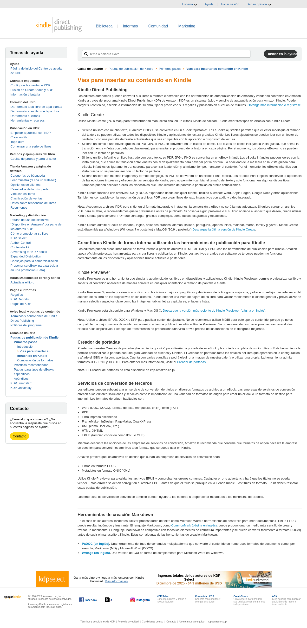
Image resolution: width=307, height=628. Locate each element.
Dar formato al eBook (25, 116)
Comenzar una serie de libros (31, 146)
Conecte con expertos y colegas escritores (207, 599)
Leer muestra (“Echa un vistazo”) (33, 180)
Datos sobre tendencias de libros (33, 203)
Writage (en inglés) (96, 553)
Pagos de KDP (21, 304)
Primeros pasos (26, 342)
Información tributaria (25, 94)
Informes (130, 26)
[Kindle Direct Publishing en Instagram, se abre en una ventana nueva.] (140, 599)
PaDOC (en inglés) (95, 543)
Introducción (25, 346)
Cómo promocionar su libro (29, 233)
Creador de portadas (191, 362)
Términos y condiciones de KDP (97, 621)
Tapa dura (18, 142)
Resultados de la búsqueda (30, 189)
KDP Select (18, 238)
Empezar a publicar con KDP (31, 133)
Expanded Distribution (26, 256)
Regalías (17, 294)
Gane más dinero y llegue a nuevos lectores (171, 599)
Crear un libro (20, 137)
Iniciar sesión (230, 4)
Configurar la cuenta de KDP (30, 85)
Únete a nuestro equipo (191, 621)
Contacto (19, 436)
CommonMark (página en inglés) (194, 525)
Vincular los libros (23, 194)
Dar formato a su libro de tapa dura (35, 111)
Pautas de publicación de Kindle (35, 337)
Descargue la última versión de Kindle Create (223, 229)
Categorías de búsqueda (28, 175)
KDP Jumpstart (21, 383)
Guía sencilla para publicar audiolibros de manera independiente (286, 600)
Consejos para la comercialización (34, 261)
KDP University (21, 388)
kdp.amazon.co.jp (217, 621)
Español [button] (189, 4)
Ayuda (209, 4)
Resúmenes (19, 207)
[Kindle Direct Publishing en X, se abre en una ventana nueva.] (113, 599)
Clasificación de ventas (27, 198)
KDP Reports (20, 299)
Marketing (186, 26)
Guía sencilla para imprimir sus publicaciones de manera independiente (249, 600)
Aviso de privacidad (128, 621)
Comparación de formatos (35, 360)
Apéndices (21, 378)
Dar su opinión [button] (259, 4)
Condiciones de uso (152, 621)
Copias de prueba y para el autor (33, 158)
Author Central (21, 242)
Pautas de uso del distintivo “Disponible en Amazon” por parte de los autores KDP (36, 224)
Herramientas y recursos (28, 120)
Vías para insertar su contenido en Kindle (217, 68)
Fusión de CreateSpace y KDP (32, 90)
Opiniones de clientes (25, 184)
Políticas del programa (26, 325)
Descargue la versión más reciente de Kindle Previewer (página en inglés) (214, 310)
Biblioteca (104, 26)
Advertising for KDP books (29, 252)
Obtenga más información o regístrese (274, 105)
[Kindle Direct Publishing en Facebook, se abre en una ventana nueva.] (88, 599)
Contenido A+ (20, 247)
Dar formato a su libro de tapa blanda (36, 107)
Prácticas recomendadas (31, 365)
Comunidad (158, 26)
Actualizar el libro (22, 282)
